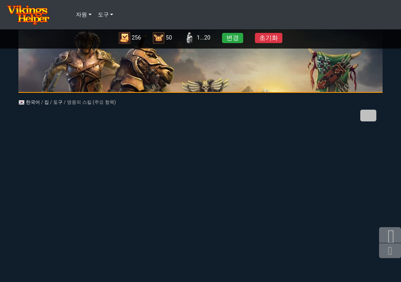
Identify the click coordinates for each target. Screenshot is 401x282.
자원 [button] (81, 14)
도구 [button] (103, 14)
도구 (58, 102)
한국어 (29, 102)
